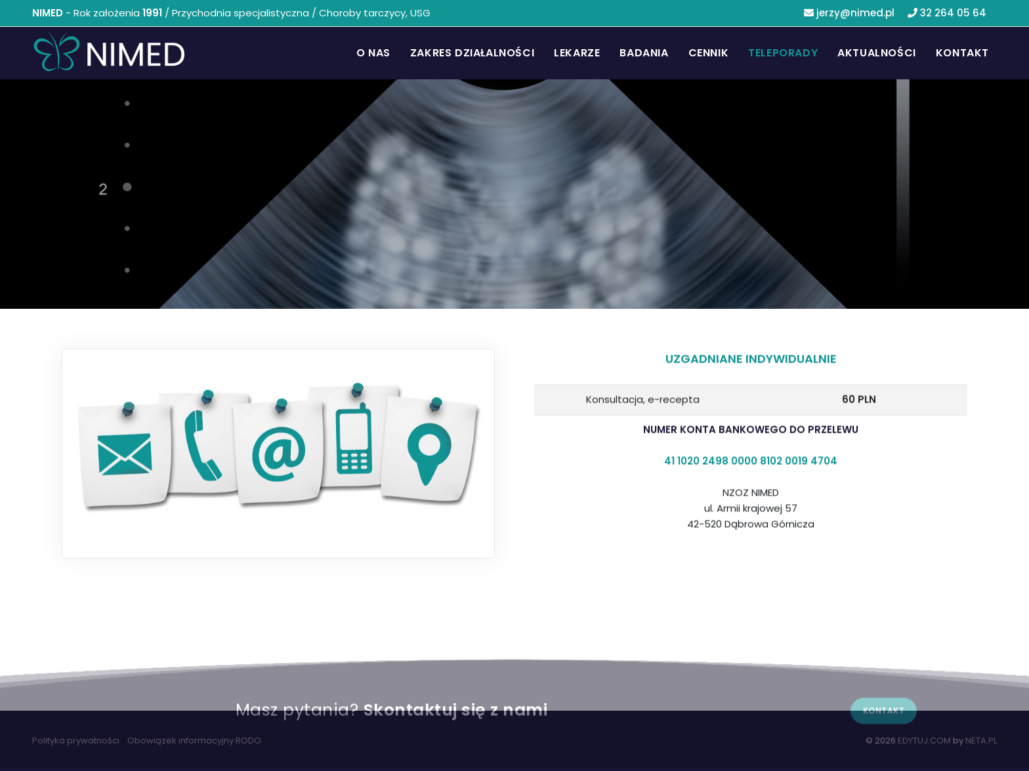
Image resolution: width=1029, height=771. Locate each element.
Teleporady (783, 52)
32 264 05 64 (947, 13)
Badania (644, 52)
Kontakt (962, 52)
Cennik (708, 52)
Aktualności (876, 52)
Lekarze (577, 52)
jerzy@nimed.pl (849, 13)
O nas (373, 52)
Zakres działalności (472, 52)
